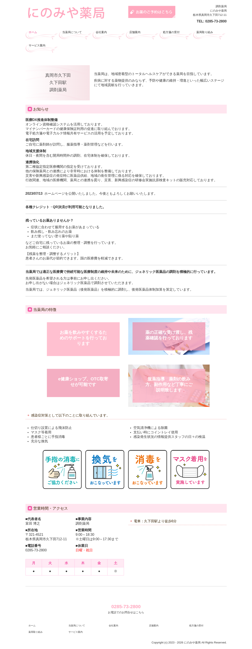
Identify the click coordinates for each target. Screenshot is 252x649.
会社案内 (101, 32)
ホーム (33, 32)
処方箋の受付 (171, 32)
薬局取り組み (204, 32)
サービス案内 (37, 45)
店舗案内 (134, 32)
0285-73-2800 (216, 21)
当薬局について (72, 32)
